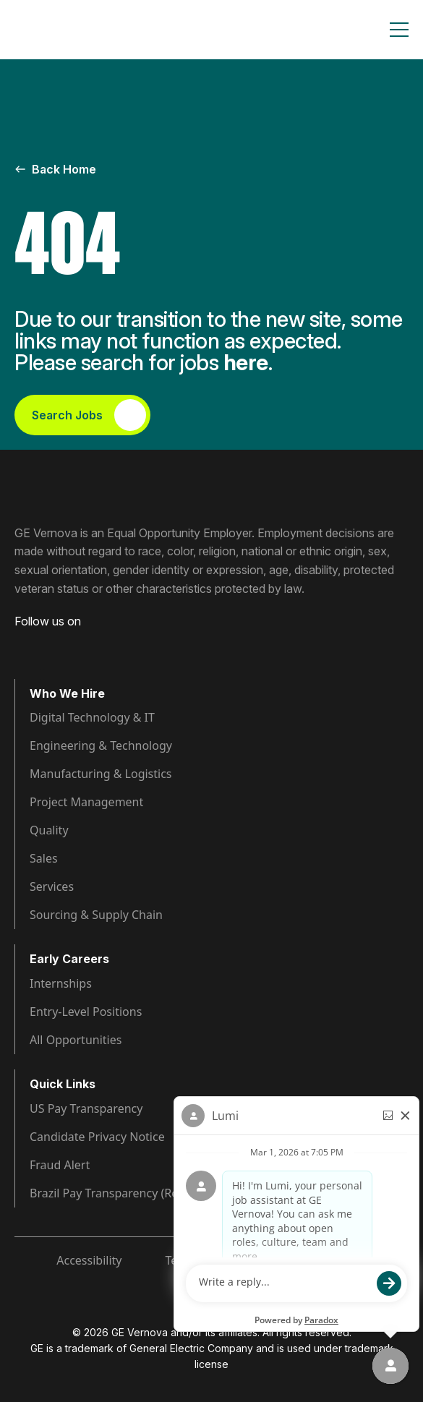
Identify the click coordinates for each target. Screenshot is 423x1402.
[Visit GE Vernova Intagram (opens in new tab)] (72, 644)
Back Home (55, 169)
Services (52, 886)
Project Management (86, 802)
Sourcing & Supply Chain (96, 915)
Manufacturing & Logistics (101, 774)
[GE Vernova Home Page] (83, 29)
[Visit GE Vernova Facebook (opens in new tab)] (20, 644)
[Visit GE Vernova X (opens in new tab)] (129, 644)
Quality (49, 830)
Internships (61, 983)
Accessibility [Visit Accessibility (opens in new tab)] (88, 1260)
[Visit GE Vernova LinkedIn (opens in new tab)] (46, 644)
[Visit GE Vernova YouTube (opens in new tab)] (101, 644)
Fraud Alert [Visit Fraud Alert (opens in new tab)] (60, 1165)
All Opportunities (75, 1040)
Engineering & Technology (101, 745)
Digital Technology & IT (92, 717)
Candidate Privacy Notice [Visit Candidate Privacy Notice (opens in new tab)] (97, 1137)
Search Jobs (89, 415)
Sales (44, 858)
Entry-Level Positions (86, 1012)
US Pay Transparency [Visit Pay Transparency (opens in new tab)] (86, 1108)
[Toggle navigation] (399, 30)
